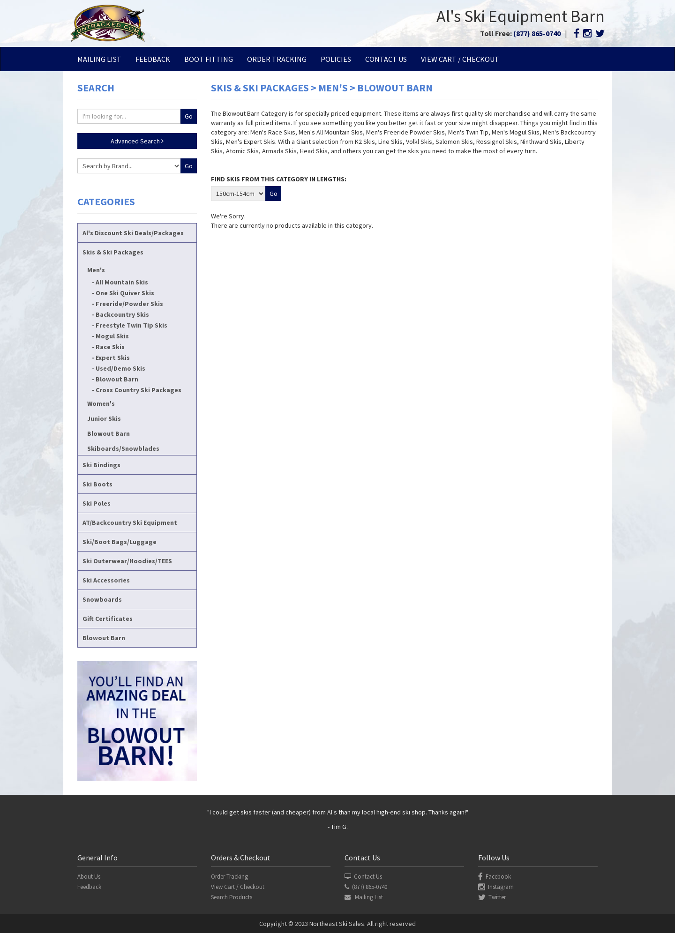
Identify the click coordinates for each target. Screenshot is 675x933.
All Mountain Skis (122, 282)
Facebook (494, 877)
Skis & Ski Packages (112, 252)
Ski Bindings (101, 465)
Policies (336, 59)
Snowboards (102, 599)
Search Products (231, 897)
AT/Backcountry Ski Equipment (129, 522)
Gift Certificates (107, 618)
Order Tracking (277, 59)
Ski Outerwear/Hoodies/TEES (127, 561)
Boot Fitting (208, 59)
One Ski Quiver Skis (125, 293)
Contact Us (386, 59)
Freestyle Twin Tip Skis (131, 325)
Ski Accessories (106, 580)
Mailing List (99, 59)
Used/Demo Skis (120, 368)
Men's (96, 270)
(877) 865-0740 (537, 33)
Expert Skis (113, 357)
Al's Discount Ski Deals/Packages (133, 233)
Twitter (492, 897)
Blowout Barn (117, 379)
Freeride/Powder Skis (129, 303)
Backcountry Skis (122, 314)
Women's (101, 403)
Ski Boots (97, 484)
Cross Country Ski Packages (138, 390)
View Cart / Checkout (460, 59)
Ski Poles (96, 503)
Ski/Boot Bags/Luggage (119, 541)
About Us (88, 877)
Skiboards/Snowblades (123, 448)
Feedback (152, 59)
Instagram (496, 887)
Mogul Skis (112, 336)
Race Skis (110, 347)
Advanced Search (137, 141)
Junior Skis (104, 418)
